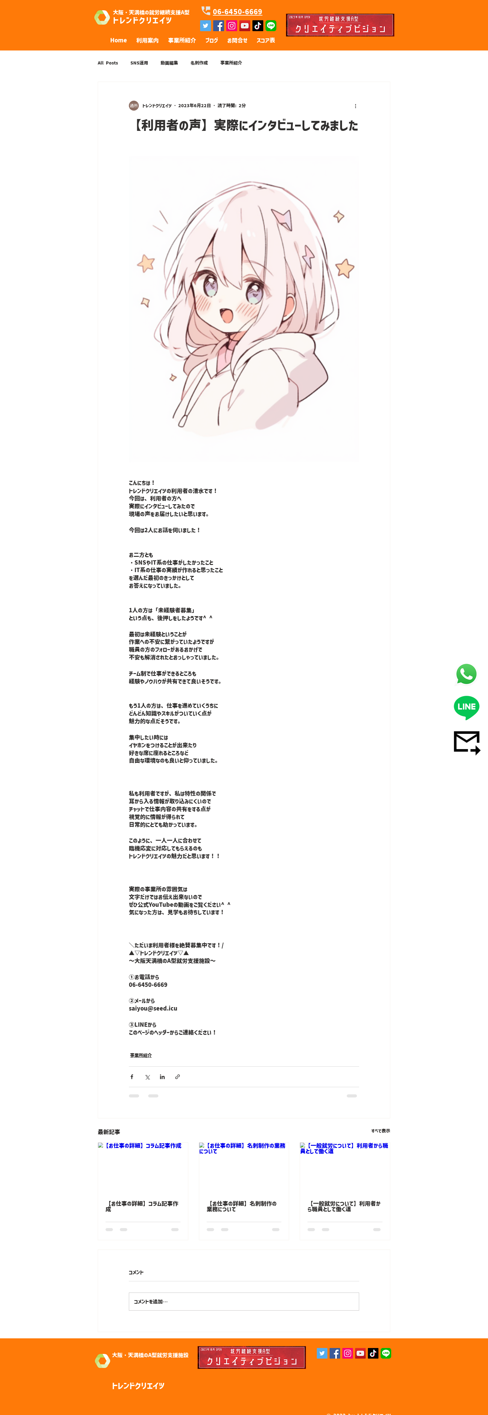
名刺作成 (199, 63)
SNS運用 (139, 63)
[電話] (466, 674)
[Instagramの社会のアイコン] (231, 25)
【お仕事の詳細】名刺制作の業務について (242, 1206)
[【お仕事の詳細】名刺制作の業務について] (244, 1168)
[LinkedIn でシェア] (162, 1077)
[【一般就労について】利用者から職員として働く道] (345, 1168)
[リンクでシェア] (178, 1077)
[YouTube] (244, 25)
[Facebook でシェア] (132, 1077)
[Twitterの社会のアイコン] (205, 25)
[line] (270, 25)
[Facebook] (335, 1353)
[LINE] (466, 707)
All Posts (108, 63)
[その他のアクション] (355, 105)
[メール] (466, 741)
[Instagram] (347, 1353)
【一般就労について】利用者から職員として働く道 (344, 1206)
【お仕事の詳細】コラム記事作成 (142, 1206)
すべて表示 (380, 1131)
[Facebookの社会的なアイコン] (218, 25)
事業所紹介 (231, 63)
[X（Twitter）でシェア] (147, 1077)
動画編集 (169, 63)
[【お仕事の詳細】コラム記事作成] (143, 1168)
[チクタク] (257, 25)
